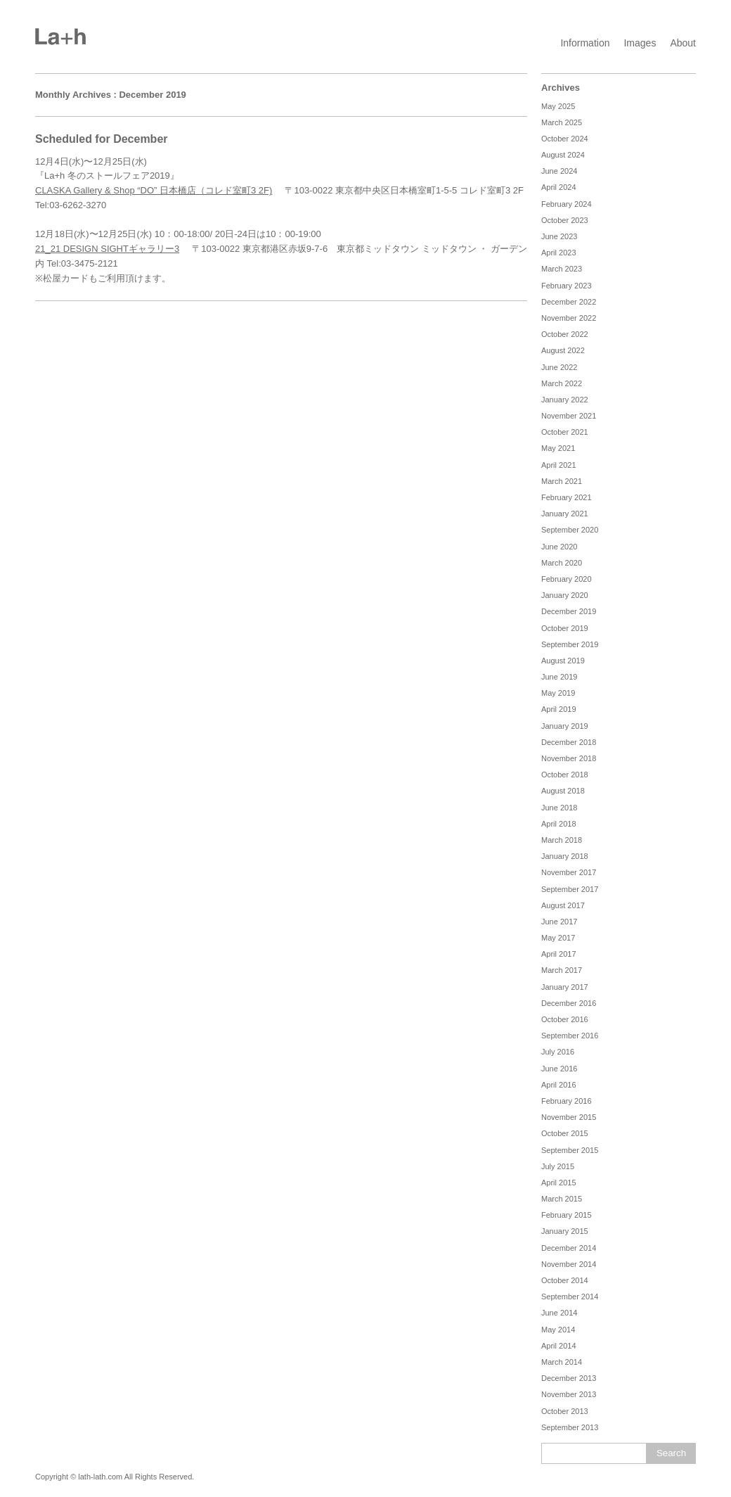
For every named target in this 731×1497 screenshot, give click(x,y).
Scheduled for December (101, 139)
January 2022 (564, 399)
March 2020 (561, 563)
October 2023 (564, 220)
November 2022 (568, 318)
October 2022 (564, 334)
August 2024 (563, 155)
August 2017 (563, 905)
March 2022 (561, 383)
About (683, 43)
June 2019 (559, 677)
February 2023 (566, 285)
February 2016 (566, 1101)
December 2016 (568, 1003)
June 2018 (559, 807)
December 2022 (568, 302)
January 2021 (564, 513)
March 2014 (561, 1362)
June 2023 (559, 236)
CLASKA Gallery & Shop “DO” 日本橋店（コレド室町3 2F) (153, 190)
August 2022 (563, 350)
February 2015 (566, 1215)
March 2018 (561, 840)
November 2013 (568, 1394)
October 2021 (564, 432)
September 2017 (569, 889)
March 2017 (561, 970)
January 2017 (564, 987)
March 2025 (561, 122)
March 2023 (561, 269)
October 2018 (564, 774)
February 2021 (566, 497)
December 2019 (568, 611)
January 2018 (564, 856)
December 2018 (568, 742)
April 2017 (558, 954)
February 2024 (566, 204)
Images (639, 43)
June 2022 (559, 367)
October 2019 (564, 628)
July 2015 (557, 1166)
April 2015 (558, 1182)
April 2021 (558, 465)
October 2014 (564, 1280)
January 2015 (564, 1231)
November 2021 (568, 416)
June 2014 (559, 1312)
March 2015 (561, 1199)
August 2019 (563, 660)
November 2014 (568, 1264)
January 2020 (564, 595)
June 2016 (559, 1068)
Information (584, 43)
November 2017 (568, 872)
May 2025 (558, 106)
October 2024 (564, 138)
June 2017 (559, 921)
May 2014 (558, 1329)
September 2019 (569, 644)
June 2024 (559, 171)
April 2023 (558, 252)
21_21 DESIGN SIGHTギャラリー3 (107, 248)
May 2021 (558, 448)
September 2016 (569, 1035)
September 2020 (569, 529)
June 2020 (559, 546)
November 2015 (568, 1117)
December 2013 (568, 1378)
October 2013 (564, 1411)
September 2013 (569, 1427)
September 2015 (569, 1150)
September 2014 (569, 1296)
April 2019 (558, 709)
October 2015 (564, 1133)
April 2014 (558, 1346)
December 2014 (568, 1248)
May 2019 (558, 693)
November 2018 (568, 758)
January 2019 (564, 726)
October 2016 (564, 1019)
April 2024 (558, 187)
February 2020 (566, 579)
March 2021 (561, 481)
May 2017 (558, 938)
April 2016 (558, 1085)
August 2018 (563, 790)
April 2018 (558, 824)
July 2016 (557, 1051)
